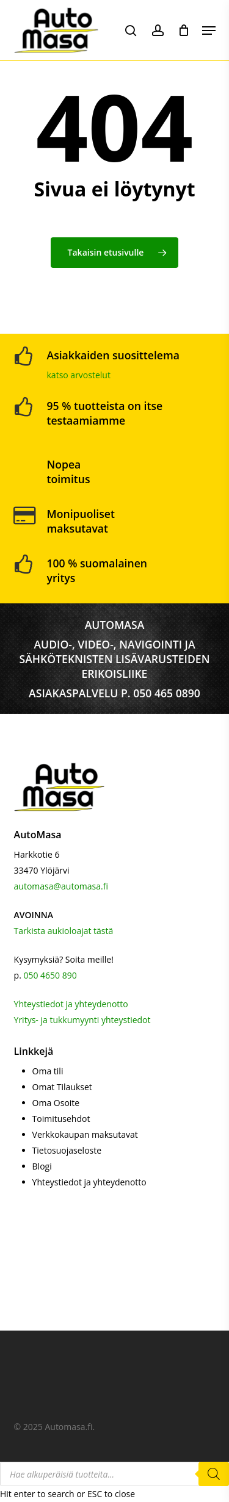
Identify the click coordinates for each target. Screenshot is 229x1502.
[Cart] (184, 30)
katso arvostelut (79, 375)
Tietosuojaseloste (67, 1150)
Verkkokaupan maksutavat (85, 1134)
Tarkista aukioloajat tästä (64, 930)
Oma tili (48, 1071)
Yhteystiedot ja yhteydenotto (71, 1004)
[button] (209, 30)
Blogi (42, 1166)
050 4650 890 (49, 975)
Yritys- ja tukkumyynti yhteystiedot (82, 1020)
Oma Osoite (56, 1103)
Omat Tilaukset (62, 1087)
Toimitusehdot (61, 1118)
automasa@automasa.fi (61, 886)
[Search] (213, 1474)
